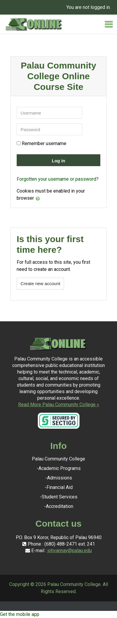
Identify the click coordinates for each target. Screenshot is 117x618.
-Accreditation (58, 506)
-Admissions (58, 478)
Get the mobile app (19, 614)
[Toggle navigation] (109, 24)
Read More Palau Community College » (58, 404)
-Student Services (58, 497)
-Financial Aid (59, 487)
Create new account (40, 283)
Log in (58, 160)
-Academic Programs (59, 468)
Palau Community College (58, 459)
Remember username (44, 143)
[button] (39, 198)
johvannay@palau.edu (70, 550)
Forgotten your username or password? (58, 179)
